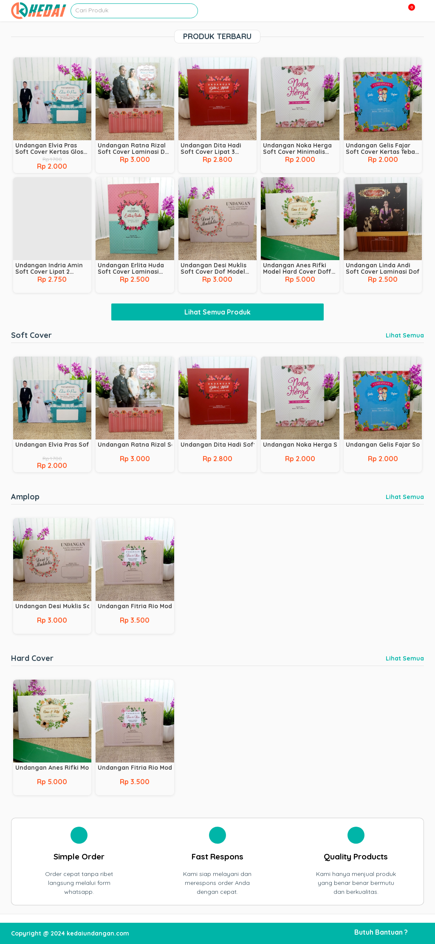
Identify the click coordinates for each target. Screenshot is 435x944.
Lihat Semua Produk (217, 312)
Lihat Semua (405, 335)
